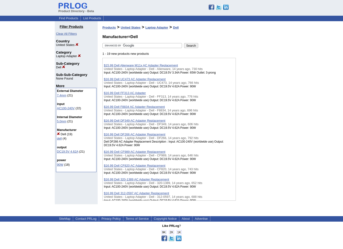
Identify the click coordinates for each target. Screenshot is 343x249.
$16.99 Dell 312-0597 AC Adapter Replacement (136, 193)
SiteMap (65, 218)
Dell (60, 67)
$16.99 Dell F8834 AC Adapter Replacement (134, 107)
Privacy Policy (111, 218)
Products (109, 27)
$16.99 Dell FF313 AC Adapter (125, 93)
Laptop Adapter (68, 56)
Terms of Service (137, 218)
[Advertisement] (260, 123)
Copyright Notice (165, 218)
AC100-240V (66, 108)
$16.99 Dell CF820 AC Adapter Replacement (134, 165)
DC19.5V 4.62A (67, 151)
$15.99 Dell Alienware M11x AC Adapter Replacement (141, 65)
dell (59, 138)
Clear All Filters (66, 33)
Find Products (68, 18)
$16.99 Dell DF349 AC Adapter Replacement (134, 120)
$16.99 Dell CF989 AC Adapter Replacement (134, 152)
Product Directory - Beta (76, 9)
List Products (92, 18)
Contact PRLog (86, 218)
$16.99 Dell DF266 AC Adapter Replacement (134, 134)
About (186, 218)
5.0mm (61, 121)
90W (60, 164)
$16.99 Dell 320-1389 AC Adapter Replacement (136, 179)
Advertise (201, 218)
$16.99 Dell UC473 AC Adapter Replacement (135, 79)
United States (67, 45)
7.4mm (61, 95)
